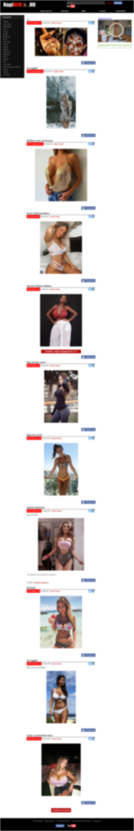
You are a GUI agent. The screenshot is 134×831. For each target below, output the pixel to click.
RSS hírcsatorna (63, 821)
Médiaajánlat (50, 821)
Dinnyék (31, 587)
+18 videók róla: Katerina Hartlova (41, 574)
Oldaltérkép (38, 821)
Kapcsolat (97, 821)
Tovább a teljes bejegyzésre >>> (61, 351)
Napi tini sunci (34, 435)
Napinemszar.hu (105, 19)
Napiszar (64, 11)
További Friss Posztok (61, 810)
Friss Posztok (46, 11)
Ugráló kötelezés (36, 507)
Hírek (83, 11)
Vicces (58, 23)
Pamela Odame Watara (39, 286)
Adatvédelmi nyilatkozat (81, 821)
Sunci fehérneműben (38, 213)
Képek (53, 23)
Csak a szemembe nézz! (40, 735)
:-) (28, 19)
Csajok (102, 11)
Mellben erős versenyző (40, 140)
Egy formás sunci (36, 362)
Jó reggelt (32, 68)
